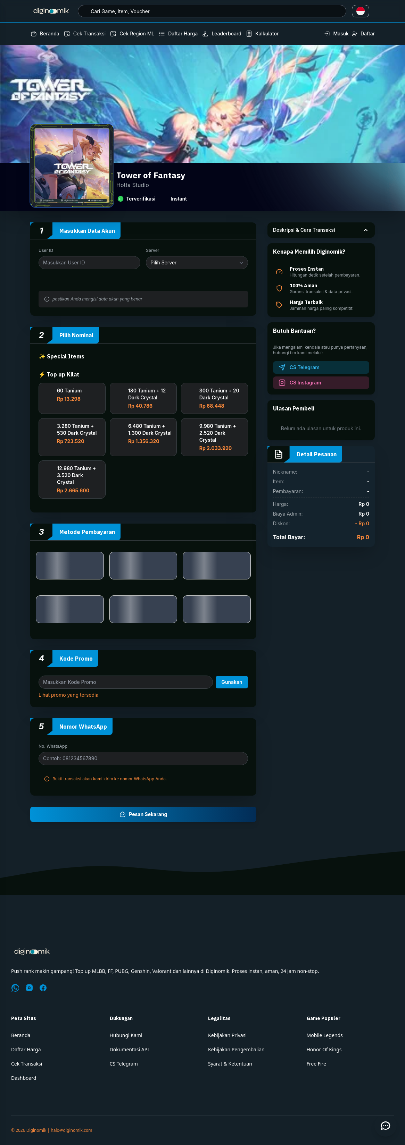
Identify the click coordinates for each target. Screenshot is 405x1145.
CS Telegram (124, 1063)
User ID (46, 250)
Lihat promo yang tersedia (68, 699)
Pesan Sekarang (143, 814)
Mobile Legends (325, 1035)
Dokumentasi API (129, 1049)
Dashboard (23, 1078)
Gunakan (231, 686)
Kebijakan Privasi (227, 1035)
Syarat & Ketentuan (230, 1063)
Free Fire (316, 1063)
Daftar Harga (26, 1049)
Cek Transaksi (26, 1063)
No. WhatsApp (53, 750)
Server (152, 250)
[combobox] (212, 11)
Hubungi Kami (126, 1035)
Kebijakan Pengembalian (236, 1049)
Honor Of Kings (324, 1049)
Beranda (20, 1035)
